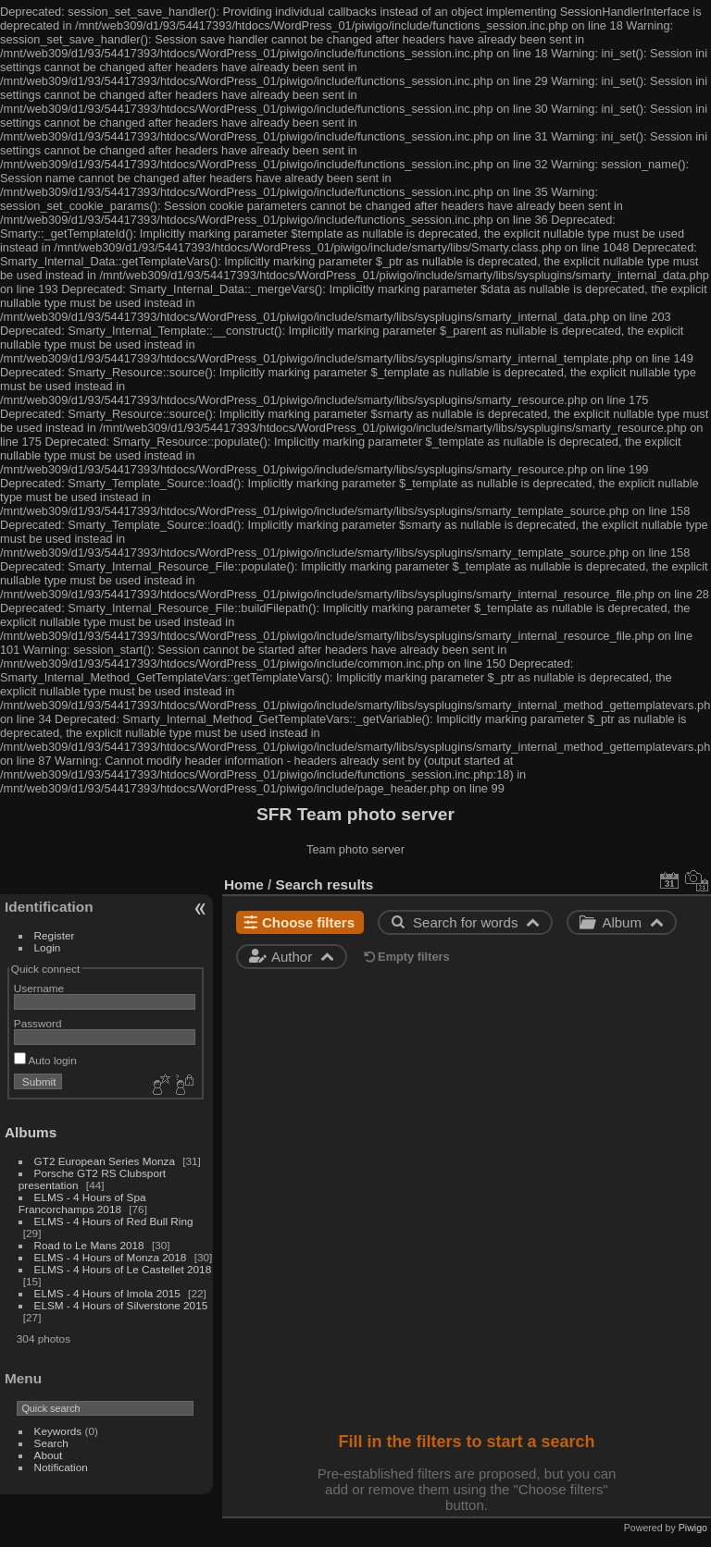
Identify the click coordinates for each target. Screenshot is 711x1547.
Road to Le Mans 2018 (89, 1245)
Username (39, 988)
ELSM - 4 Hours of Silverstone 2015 (121, 1305)
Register (54, 935)
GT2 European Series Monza (106, 1161)
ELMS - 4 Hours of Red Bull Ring (113, 1221)
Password (38, 1023)
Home (244, 884)
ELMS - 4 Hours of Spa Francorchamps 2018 (82, 1203)
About (48, 1455)
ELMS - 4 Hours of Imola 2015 (107, 1293)
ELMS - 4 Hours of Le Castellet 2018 (123, 1269)
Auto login (45, 1060)
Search (51, 1443)
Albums (30, 1132)
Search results (325, 884)
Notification (61, 1467)
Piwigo (693, 1527)
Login (47, 947)
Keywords (58, 1431)
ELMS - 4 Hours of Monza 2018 (110, 1257)
